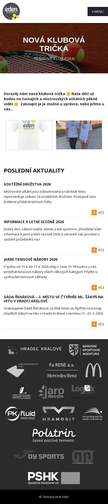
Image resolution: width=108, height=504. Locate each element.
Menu (98, 11)
